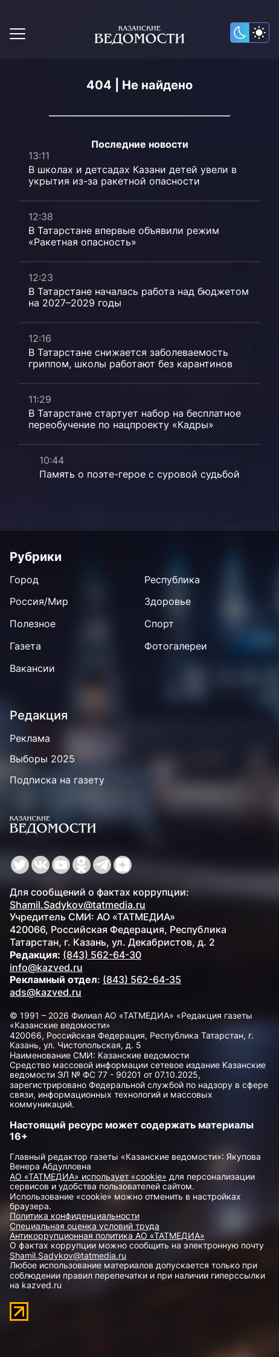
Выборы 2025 (42, 759)
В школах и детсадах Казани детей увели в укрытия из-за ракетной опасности (132, 175)
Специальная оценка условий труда (84, 1226)
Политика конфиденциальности (75, 1215)
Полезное (33, 624)
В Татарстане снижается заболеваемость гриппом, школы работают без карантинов (130, 358)
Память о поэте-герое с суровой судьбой (139, 474)
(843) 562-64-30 (102, 955)
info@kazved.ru (46, 967)
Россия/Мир (39, 601)
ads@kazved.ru (46, 992)
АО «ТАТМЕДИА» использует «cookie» (88, 1176)
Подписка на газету (57, 780)
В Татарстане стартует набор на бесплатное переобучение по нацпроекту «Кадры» (134, 419)
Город (24, 580)
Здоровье (167, 601)
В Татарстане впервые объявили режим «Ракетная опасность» (123, 236)
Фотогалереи (175, 646)
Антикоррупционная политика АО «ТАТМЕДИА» (107, 1235)
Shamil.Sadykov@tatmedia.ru (78, 905)
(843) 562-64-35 (142, 979)
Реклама (30, 738)
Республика (172, 580)
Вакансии (32, 668)
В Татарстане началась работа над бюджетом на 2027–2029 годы (138, 297)
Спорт (159, 624)
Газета (25, 646)
